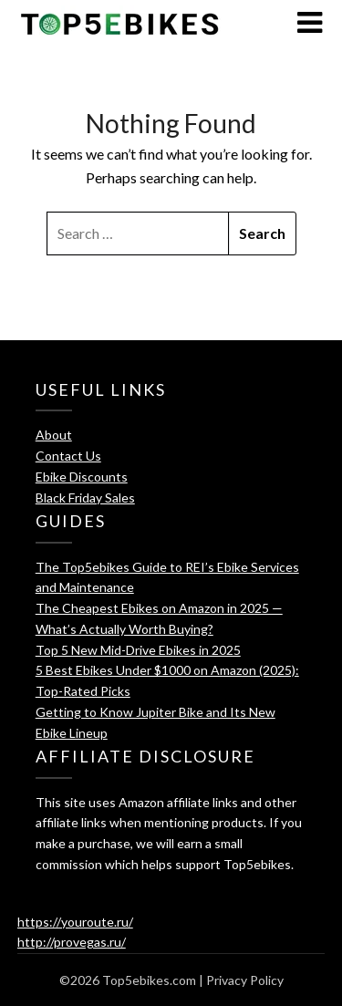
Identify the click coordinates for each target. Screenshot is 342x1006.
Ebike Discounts (82, 476)
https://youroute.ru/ (75, 921)
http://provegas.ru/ (71, 941)
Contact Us (68, 455)
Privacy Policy (245, 980)
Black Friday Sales (85, 497)
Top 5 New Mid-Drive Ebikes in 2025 (138, 650)
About (54, 434)
